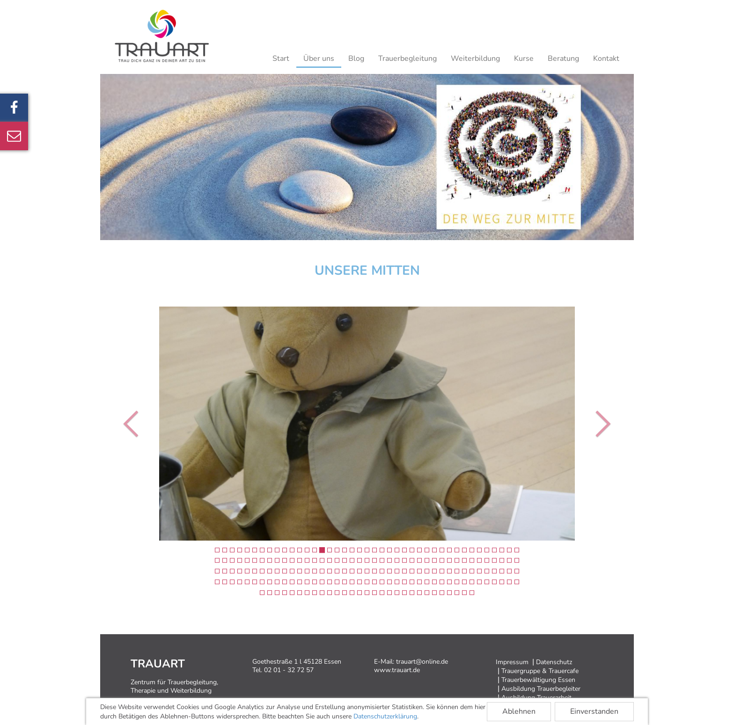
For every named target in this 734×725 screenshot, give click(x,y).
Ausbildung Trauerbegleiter (540, 688)
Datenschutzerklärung (385, 716)
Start (280, 58)
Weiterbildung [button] (475, 58)
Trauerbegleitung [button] (407, 58)
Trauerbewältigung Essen (538, 679)
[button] (133, 424)
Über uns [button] (318, 58)
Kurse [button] (524, 58)
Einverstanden (594, 711)
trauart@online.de (422, 661)
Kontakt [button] (606, 58)
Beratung (563, 58)
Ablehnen (519, 711)
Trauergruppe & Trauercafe (540, 670)
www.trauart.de (397, 670)
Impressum (512, 662)
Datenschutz (554, 662)
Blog (356, 58)
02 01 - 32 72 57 (289, 670)
